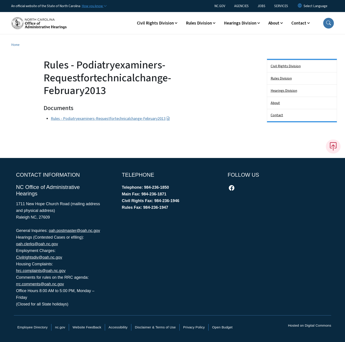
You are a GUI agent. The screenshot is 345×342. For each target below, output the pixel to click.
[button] (328, 23)
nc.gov (60, 327)
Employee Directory (32, 327)
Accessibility (118, 327)
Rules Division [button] (199, 23)
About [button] (273, 23)
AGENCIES (241, 6)
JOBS (261, 6)
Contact (277, 115)
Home (15, 44)
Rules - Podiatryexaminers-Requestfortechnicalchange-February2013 (110, 118)
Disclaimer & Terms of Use (155, 327)
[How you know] (94, 6)
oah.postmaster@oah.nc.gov (74, 230)
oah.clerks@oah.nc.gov (37, 244)
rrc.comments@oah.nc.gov (40, 284)
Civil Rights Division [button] (155, 23)
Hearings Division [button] (240, 23)
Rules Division (281, 78)
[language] (315, 6)
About (275, 102)
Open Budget (222, 327)
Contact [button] (298, 23)
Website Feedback (87, 327)
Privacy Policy (194, 327)
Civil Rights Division (286, 66)
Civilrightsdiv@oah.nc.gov (39, 257)
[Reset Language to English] (300, 6)
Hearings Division (284, 90)
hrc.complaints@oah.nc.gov (40, 270)
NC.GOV (219, 6)
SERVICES (281, 6)
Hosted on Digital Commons (309, 325)
